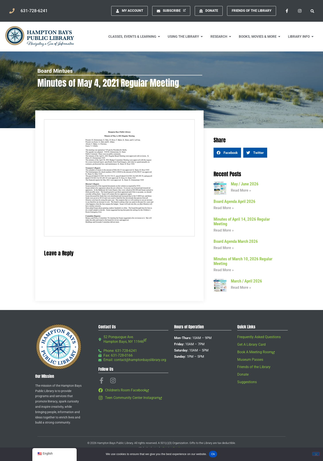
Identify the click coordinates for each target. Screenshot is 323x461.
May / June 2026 (245, 183)
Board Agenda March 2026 (236, 241)
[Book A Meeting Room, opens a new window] (262, 352)
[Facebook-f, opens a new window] (286, 10)
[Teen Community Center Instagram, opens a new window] (133, 398)
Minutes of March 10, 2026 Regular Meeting (243, 261)
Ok (213, 454)
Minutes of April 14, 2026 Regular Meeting (242, 221)
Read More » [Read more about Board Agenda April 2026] (224, 208)
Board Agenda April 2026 (234, 201)
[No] (316, 454)
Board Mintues (55, 71)
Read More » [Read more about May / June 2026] (241, 190)
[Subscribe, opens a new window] (171, 11)
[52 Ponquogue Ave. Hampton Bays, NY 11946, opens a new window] (133, 339)
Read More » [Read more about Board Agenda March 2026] (224, 248)
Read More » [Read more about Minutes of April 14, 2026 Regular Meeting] (224, 230)
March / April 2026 (246, 281)
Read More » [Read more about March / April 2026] (241, 287)
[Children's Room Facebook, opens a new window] (133, 390)
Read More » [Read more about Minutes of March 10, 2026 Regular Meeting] (224, 270)
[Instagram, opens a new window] (299, 10)
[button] (312, 10)
